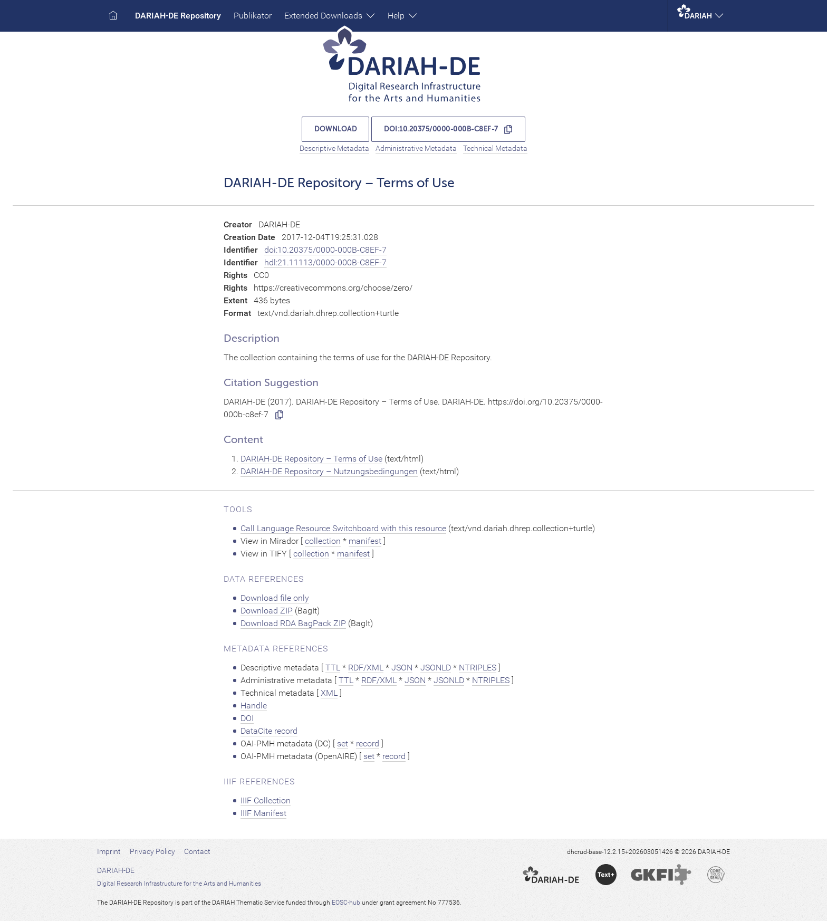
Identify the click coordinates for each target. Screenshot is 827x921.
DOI (247, 718)
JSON (401, 668)
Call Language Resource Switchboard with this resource (343, 528)
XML (329, 693)
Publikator (253, 16)
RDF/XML (365, 668)
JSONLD (435, 668)
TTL (332, 668)
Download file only (275, 598)
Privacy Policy (152, 851)
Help (402, 16)
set (342, 743)
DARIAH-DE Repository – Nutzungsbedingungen (329, 471)
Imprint (109, 851)
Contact (197, 851)
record (367, 743)
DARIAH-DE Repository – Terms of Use (311, 459)
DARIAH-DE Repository (178, 16)
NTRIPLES (477, 668)
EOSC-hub (346, 902)
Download (335, 129)
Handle (254, 706)
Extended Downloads (329, 16)
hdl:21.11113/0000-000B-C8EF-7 (325, 262)
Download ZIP (267, 611)
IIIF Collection (266, 800)
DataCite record (269, 731)
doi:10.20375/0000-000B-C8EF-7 (441, 129)
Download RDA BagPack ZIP (293, 623)
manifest (365, 541)
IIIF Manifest (263, 813)
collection (323, 541)
